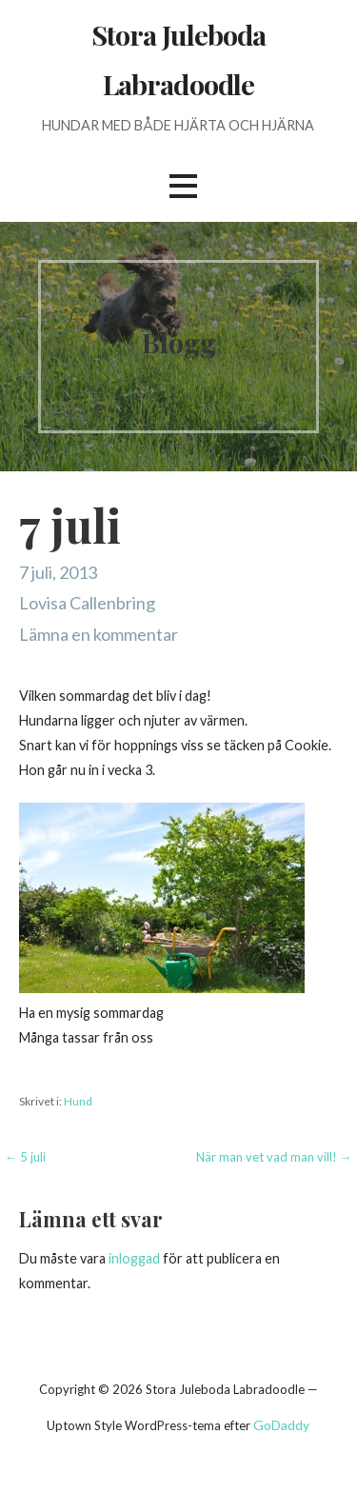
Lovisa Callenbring (87, 602)
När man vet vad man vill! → (274, 1157)
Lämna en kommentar (98, 634)
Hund (78, 1101)
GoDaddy (281, 1425)
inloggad (134, 1258)
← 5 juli (25, 1157)
